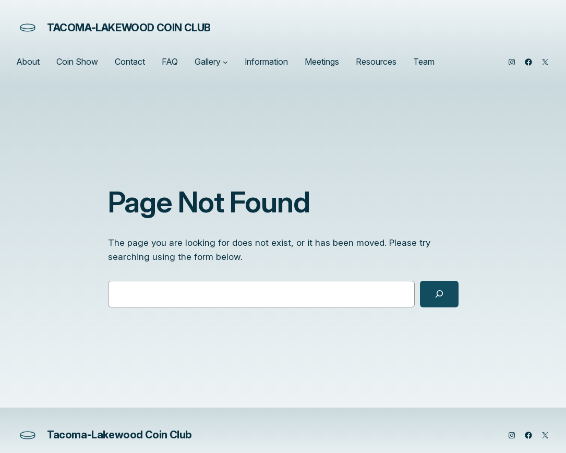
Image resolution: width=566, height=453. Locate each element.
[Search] (439, 294)
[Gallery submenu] (225, 62)
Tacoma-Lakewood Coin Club (129, 27)
